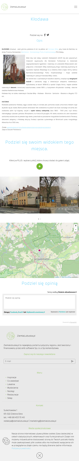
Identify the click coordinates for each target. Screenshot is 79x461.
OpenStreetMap (66, 277)
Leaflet (57, 277)
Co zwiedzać (13, 381)
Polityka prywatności (21, 448)
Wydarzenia (12, 387)
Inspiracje (11, 377)
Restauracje (12, 394)
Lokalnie (11, 384)
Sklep (9, 398)
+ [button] (76, 226)
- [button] (76, 230)
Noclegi (10, 391)
